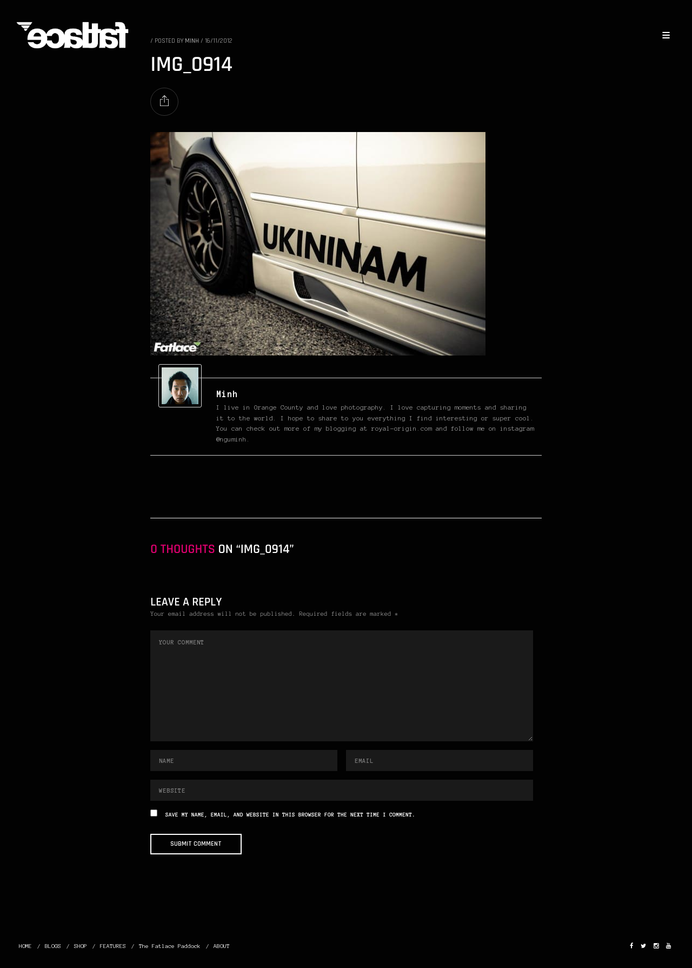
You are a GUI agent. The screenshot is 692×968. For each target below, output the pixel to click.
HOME (25, 946)
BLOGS (53, 946)
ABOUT (222, 946)
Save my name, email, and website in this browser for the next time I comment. (290, 815)
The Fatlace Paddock (170, 946)
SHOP (80, 946)
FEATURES (113, 946)
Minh (227, 394)
